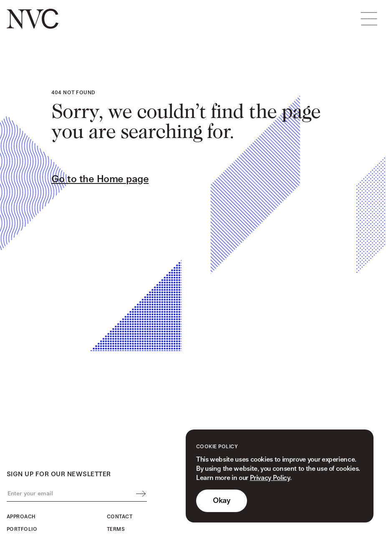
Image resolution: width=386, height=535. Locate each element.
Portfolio (22, 529)
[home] (32, 19)
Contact (119, 517)
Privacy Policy (270, 478)
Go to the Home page (100, 179)
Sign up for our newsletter (59, 474)
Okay (221, 500)
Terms (116, 529)
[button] (368, 18)
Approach (21, 517)
